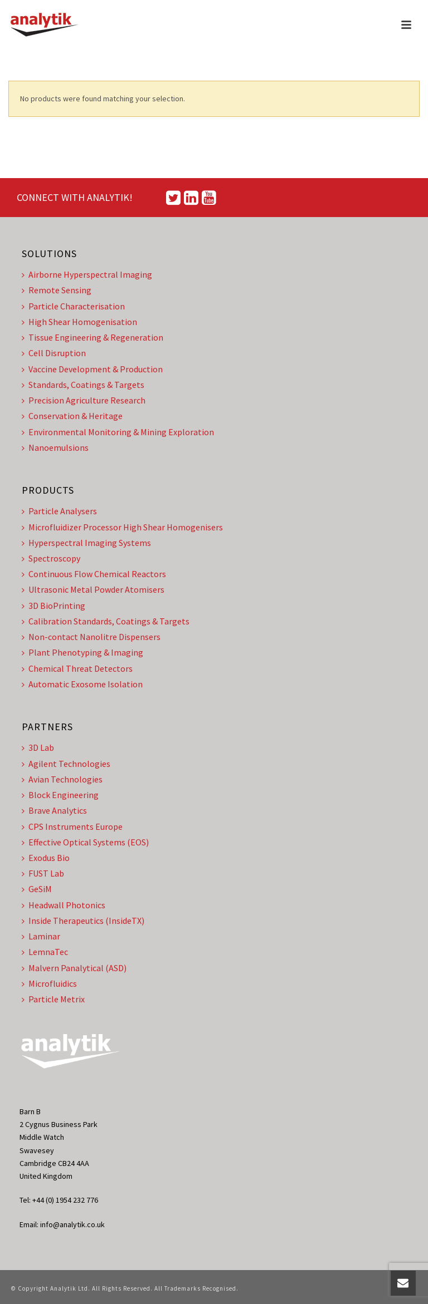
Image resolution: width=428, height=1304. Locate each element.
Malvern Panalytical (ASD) (74, 968)
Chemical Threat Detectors (77, 668)
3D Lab (38, 747)
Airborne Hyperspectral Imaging (87, 274)
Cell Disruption (54, 353)
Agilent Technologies (66, 764)
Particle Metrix (53, 999)
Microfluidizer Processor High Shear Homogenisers (122, 527)
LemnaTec (45, 952)
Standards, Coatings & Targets (83, 385)
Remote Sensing (56, 290)
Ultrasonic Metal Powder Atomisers (93, 589)
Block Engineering (60, 795)
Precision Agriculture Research (83, 400)
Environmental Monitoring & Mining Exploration (118, 432)
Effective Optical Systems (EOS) (85, 842)
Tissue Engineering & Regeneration (92, 337)
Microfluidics (49, 983)
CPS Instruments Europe (72, 826)
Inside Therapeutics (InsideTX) (83, 921)
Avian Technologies (62, 779)
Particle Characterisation (73, 306)
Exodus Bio (46, 858)
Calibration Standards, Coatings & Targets (105, 621)
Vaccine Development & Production (92, 369)
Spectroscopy (51, 558)
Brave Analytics (54, 810)
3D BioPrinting (53, 606)
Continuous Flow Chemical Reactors (94, 574)
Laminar (41, 936)
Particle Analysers (59, 511)
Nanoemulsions (55, 447)
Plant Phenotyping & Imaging (82, 652)
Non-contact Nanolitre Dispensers (91, 637)
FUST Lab (43, 873)
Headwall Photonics (63, 905)
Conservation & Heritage (72, 416)
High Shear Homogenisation (79, 322)
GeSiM (37, 889)
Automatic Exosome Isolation (82, 684)
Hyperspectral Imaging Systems (86, 543)
